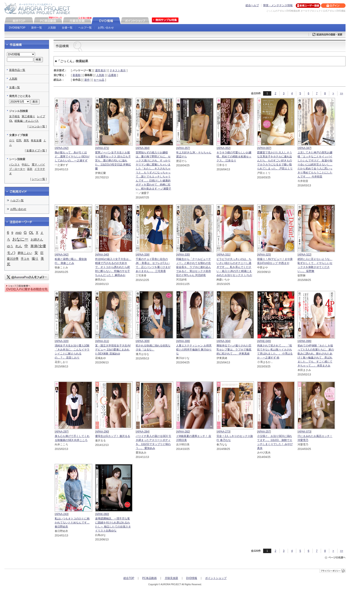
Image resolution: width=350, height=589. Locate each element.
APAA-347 (304, 148)
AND (18, 233)
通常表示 (100, 70)
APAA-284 (142, 431)
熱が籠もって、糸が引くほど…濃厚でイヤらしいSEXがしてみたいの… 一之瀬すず (72, 156)
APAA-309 (142, 341)
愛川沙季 (13, 258)
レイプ (41, 116)
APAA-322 (304, 254)
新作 (87, 79)
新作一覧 (36, 27)
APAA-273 (223, 431)
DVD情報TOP (17, 27)
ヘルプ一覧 (85, 27)
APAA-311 (102, 341)
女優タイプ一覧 (35, 150)
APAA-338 (142, 254)
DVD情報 (191, 578)
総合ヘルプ (252, 5)
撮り (35, 258)
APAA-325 (264, 254)
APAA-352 (223, 148)
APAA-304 (223, 341)
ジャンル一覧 (37, 126)
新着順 (77, 75)
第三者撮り (28, 116)
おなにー (20, 239)
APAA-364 (142, 148)
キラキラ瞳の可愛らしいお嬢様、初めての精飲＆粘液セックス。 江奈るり (234, 156)
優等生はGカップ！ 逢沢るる (112, 436)
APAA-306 (183, 341)
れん (18, 246)
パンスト (14, 164)
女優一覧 (67, 27)
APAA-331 (223, 254)
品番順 (112, 75)
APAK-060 (102, 514)
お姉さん (37, 239)
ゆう (10, 246)
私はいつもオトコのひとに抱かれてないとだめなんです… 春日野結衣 (72, 522)
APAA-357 (183, 148)
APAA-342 (61, 254)
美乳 (26, 140)
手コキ (25, 258)
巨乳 (19, 140)
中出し (26, 164)
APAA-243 (61, 514)
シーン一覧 (38, 179)
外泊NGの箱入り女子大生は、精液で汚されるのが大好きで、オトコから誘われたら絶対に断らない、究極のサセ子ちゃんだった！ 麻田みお (113, 267)
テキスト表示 (118, 70)
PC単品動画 (149, 578)
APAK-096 (304, 341)
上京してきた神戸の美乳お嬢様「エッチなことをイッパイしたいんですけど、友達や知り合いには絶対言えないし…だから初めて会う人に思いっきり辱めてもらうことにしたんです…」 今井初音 (315, 164)
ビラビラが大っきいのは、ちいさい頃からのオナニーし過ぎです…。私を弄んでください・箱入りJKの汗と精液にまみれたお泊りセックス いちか (234, 267)
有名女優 (36, 140)
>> (341, 93)
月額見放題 (171, 578)
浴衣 (29, 169)
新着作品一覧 (17, 70)
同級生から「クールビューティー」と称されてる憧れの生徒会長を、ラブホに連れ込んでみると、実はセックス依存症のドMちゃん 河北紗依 (193, 267)
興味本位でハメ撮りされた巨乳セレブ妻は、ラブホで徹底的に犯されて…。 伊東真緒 (234, 349)
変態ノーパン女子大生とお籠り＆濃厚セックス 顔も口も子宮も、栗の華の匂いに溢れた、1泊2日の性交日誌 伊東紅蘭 (113, 160)
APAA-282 (183, 431)
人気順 (52, 27)
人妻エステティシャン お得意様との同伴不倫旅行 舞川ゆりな (194, 349)
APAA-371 (102, 148)
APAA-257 (264, 431)
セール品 (99, 79)
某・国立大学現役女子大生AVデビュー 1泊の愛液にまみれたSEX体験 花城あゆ (113, 349)
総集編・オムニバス (27, 120)
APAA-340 (102, 254)
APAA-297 (61, 431)
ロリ (12, 140)
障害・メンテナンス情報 (278, 5)
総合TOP (128, 578)
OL (11, 120)
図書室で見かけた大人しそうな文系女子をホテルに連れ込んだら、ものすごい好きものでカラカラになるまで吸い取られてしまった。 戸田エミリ (275, 160)
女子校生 (14, 116)
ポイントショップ (216, 578)
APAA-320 (61, 341)
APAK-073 (304, 431)
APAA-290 (102, 431)
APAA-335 (183, 254)
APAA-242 (61, 148)
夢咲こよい (25, 253)
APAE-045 (264, 341)
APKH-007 (264, 148)
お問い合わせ (106, 27)
